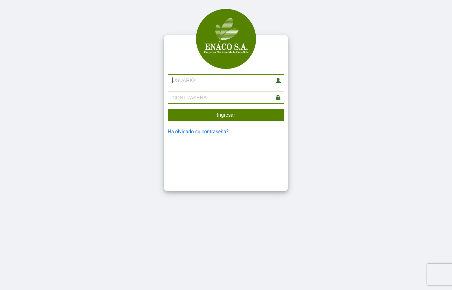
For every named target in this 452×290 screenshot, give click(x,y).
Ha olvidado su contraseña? (198, 131)
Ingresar (226, 115)
